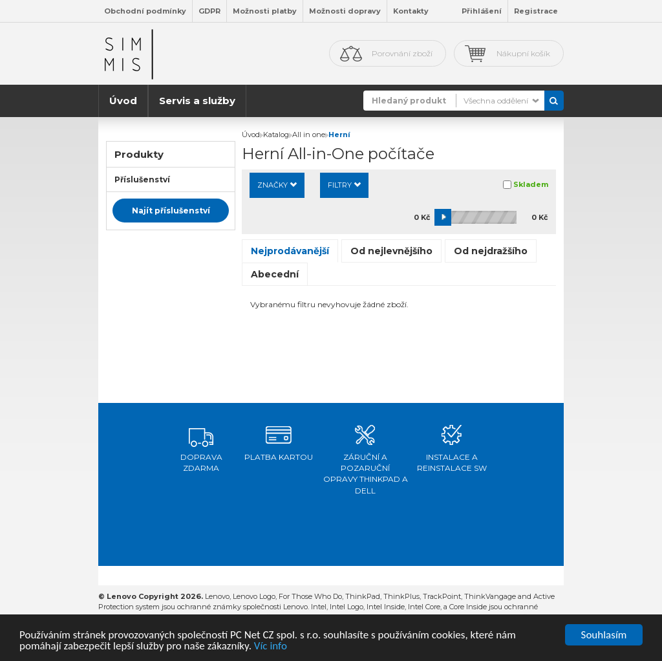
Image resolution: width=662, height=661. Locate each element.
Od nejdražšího (491, 251)
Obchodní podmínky (145, 11)
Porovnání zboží (402, 53)
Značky (277, 185)
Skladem (530, 184)
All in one (308, 134)
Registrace (536, 11)
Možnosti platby (265, 11)
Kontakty (411, 11)
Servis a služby (197, 100)
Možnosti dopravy (345, 11)
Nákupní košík (523, 53)
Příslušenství (142, 179)
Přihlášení (482, 11)
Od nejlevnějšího (391, 251)
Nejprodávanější (290, 251)
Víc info (270, 646)
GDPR (209, 11)
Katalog (276, 134)
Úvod (123, 100)
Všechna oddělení (496, 100)
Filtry (344, 185)
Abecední (275, 274)
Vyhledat (554, 101)
